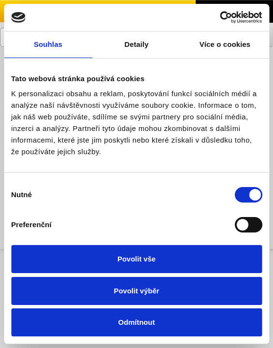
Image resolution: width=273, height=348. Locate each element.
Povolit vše (136, 259)
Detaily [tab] (137, 44)
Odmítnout (136, 322)
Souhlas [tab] (48, 44)
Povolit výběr (136, 291)
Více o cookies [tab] (225, 44)
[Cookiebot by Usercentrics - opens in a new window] (219, 17)
